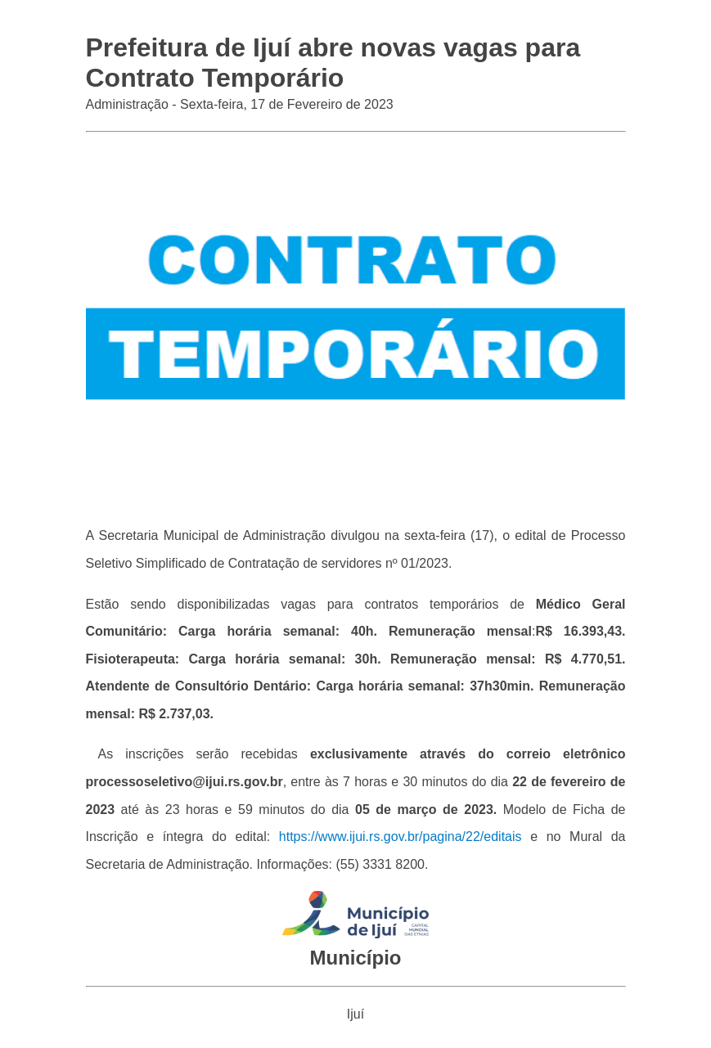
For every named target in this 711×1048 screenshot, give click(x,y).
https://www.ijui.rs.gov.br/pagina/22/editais (400, 836)
